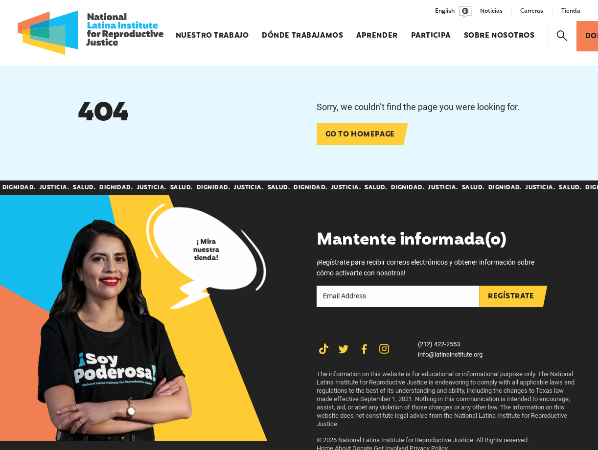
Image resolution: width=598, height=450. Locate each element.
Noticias (491, 11)
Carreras (531, 11)
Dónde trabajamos (302, 31)
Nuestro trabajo (212, 31)
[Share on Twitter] (344, 349)
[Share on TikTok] (324, 349)
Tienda (570, 11)
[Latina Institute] (90, 32)
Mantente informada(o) (411, 240)
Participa (431, 31)
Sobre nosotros (499, 31)
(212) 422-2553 (439, 344)
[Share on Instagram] (384, 349)
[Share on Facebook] (364, 349)
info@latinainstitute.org (450, 354)
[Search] (562, 36)
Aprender (377, 31)
